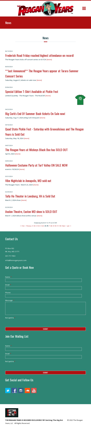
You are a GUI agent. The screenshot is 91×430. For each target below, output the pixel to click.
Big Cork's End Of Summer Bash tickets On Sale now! (35, 113)
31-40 (34, 226)
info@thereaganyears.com (15, 260)
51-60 (42, 226)
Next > (64, 226)
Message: (9, 300)
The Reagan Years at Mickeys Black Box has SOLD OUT (36, 149)
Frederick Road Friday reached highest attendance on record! (39, 55)
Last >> (69, 226)
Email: (8, 285)
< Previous (28, 226)
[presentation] (25, 324)
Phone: (8, 292)
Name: (8, 277)
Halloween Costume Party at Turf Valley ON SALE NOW (36, 165)
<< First (22, 226)
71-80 (50, 226)
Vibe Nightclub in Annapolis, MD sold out (28, 180)
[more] (49, 59)
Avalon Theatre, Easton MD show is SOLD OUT (31, 211)
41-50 (38, 226)
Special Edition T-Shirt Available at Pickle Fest (31, 91)
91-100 (59, 226)
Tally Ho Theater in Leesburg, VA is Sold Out (30, 196)
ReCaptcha (10, 318)
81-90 (55, 226)
